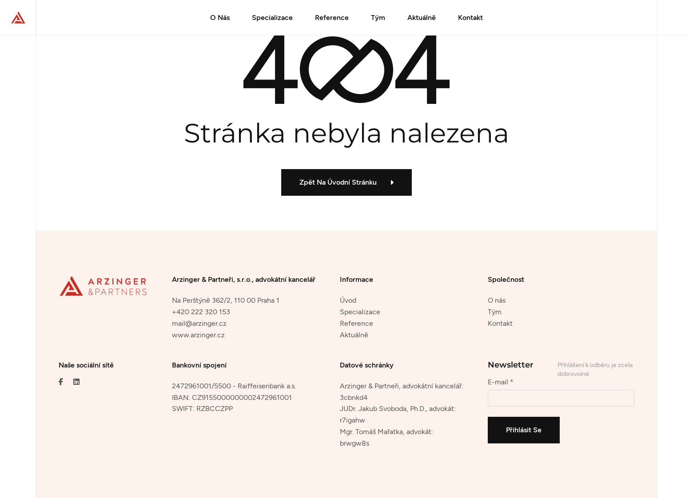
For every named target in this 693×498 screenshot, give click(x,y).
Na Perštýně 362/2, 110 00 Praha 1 (225, 300)
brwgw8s (354, 443)
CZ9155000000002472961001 (242, 397)
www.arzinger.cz (198, 335)
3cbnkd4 (354, 397)
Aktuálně (421, 17)
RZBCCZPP (214, 408)
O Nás (220, 17)
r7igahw (352, 420)
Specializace (272, 17)
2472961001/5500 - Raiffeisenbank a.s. (234, 386)
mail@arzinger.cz (199, 323)
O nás (497, 300)
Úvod (348, 300)
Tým (378, 17)
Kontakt (470, 17)
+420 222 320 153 (201, 312)
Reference (332, 17)
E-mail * (501, 382)
